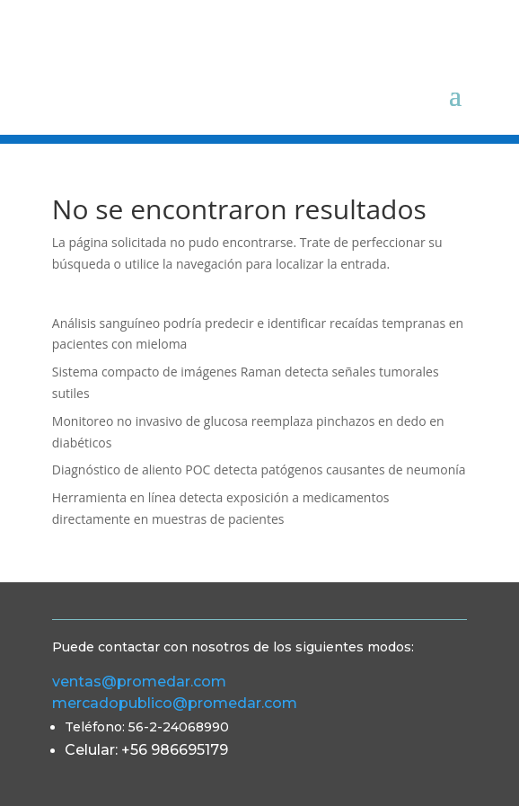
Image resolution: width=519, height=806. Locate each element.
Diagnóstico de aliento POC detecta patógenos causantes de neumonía (259, 469)
